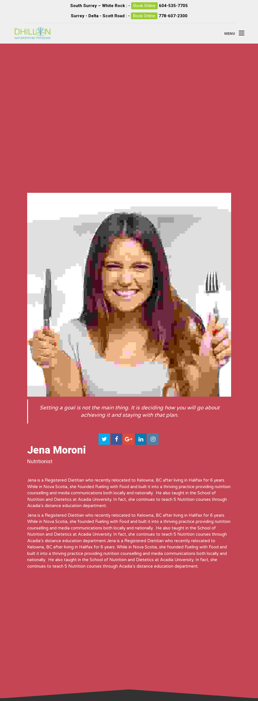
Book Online (144, 5)
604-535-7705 (173, 5)
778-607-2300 (173, 15)
